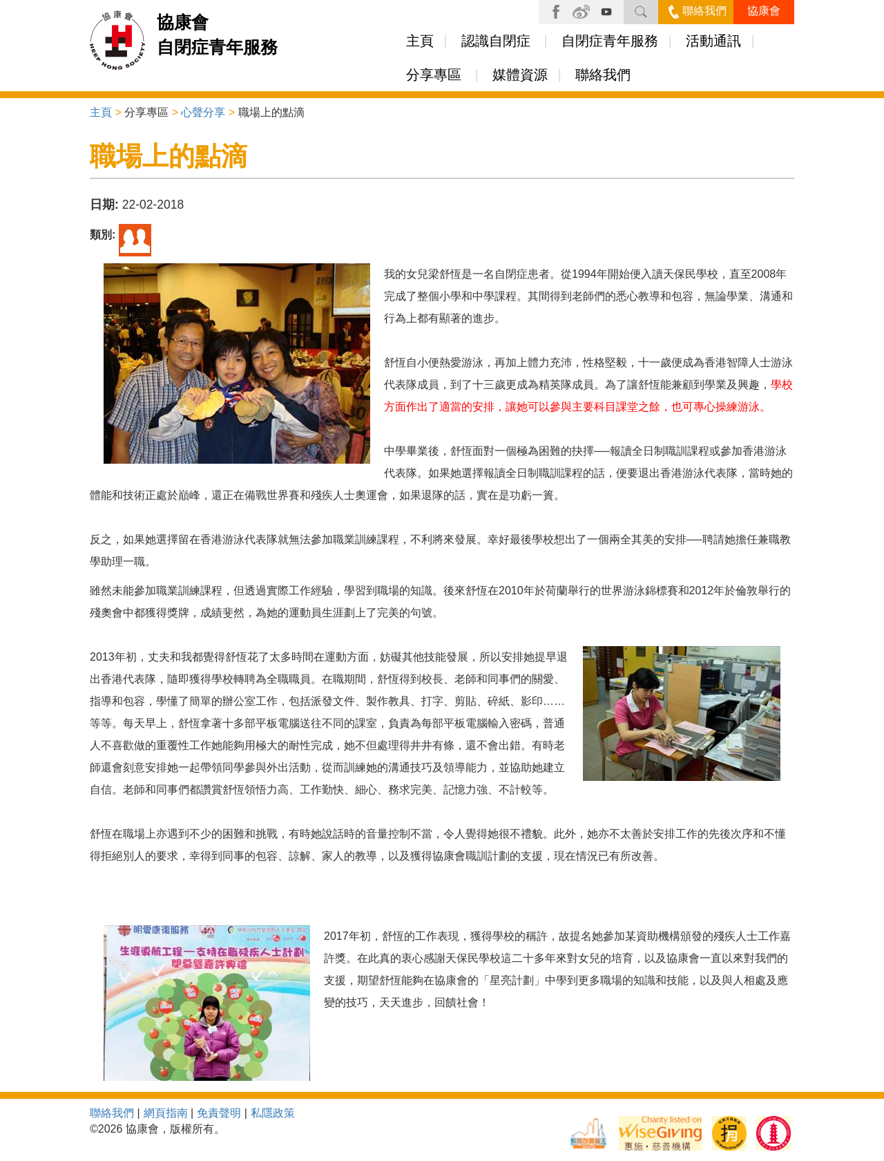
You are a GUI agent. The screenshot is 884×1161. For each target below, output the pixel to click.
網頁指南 (166, 1113)
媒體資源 (520, 74)
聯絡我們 (698, 11)
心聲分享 (203, 112)
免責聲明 (219, 1113)
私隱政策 (273, 1113)
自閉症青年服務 (609, 40)
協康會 (763, 11)
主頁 (420, 40)
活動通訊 (713, 40)
